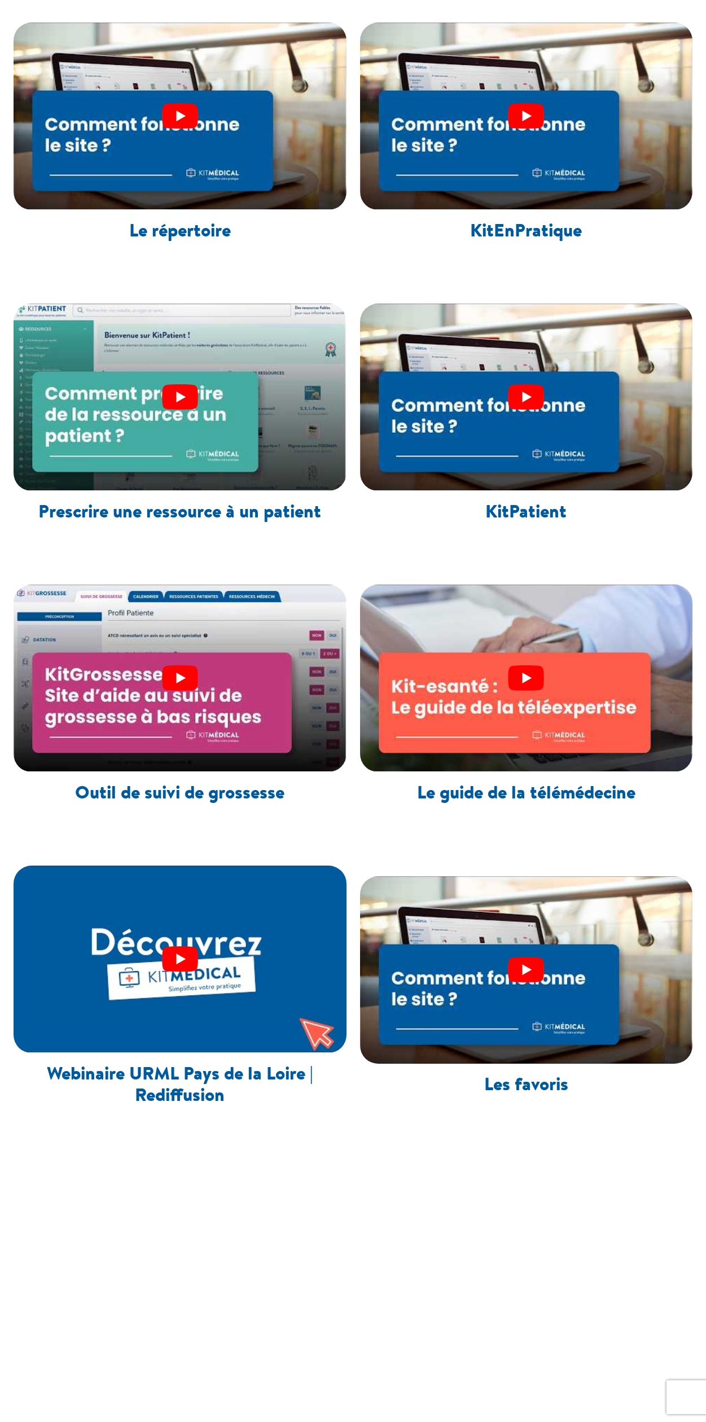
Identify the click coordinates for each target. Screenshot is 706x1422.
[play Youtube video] (180, 116)
